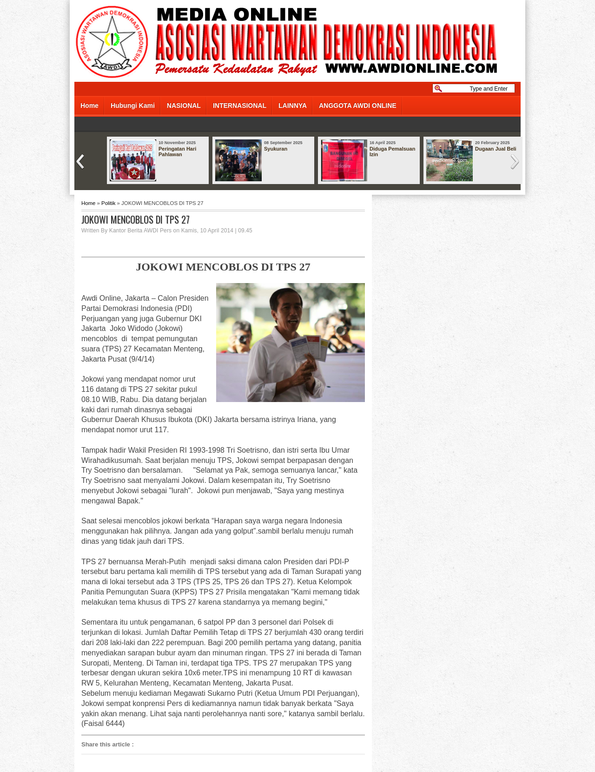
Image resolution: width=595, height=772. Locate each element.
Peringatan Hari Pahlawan (177, 151)
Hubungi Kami (133, 105)
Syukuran (275, 149)
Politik (108, 203)
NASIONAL (184, 105)
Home (89, 105)
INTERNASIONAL (239, 105)
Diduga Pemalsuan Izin (392, 151)
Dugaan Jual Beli (495, 149)
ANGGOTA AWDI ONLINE (358, 105)
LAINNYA (292, 105)
